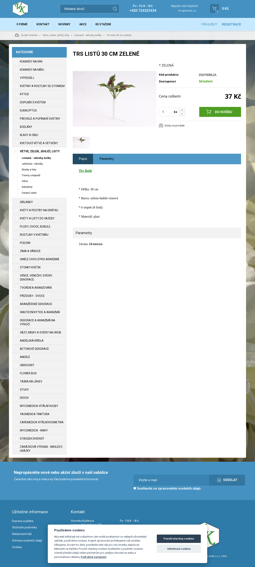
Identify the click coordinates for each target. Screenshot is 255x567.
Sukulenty (27, 187)
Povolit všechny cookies (179, 538)
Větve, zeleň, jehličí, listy (55, 35)
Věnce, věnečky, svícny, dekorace (36, 277)
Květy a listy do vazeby (37, 218)
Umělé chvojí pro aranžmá (39, 259)
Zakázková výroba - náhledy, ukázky (41, 448)
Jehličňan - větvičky (32, 163)
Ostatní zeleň (29, 193)
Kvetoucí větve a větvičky (39, 143)
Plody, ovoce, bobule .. (36, 226)
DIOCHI (24, 397)
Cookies (17, 547)
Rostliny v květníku (34, 234)
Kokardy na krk (31, 61)
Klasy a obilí (29, 135)
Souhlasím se (167, 488)
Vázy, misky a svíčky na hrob (40, 332)
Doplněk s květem (33, 102)
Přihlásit (209, 24)
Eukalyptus (28, 110)
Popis (83, 159)
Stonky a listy (29, 169)
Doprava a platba (22, 521)
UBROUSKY (27, 365)
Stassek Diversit (32, 438)
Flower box (28, 373)
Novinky (65, 24)
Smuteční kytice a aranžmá (40, 312)
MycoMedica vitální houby (39, 406)
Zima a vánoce (30, 251)
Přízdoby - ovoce (32, 295)
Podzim (25, 242)
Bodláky (26, 126)
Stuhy (24, 389)
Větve (25, 181)
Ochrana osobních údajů (27, 540)
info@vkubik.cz (187, 10)
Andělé (25, 357)
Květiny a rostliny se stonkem (42, 86)
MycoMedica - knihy (34, 430)
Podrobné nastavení (93, 556)
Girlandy (26, 202)
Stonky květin (30, 267)
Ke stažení (103, 24)
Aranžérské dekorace (36, 304)
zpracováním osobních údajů (179, 488)
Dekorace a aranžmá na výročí (37, 322)
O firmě (22, 24)
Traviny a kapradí (31, 175)
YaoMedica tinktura (34, 414)
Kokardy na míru (32, 69)
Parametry (106, 159)
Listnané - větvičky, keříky (88, 35)
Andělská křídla (32, 340)
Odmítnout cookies (179, 548)
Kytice (24, 94)
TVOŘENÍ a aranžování (36, 287)
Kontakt (43, 24)
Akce (83, 24)
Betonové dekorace (34, 348)
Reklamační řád (21, 534)
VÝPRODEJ (27, 77)
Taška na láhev (31, 381)
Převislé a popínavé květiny (40, 118)
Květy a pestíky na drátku (39, 210)
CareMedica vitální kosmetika (42, 422)
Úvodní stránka (26, 35)
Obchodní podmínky (24, 527)
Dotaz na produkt (174, 125)
